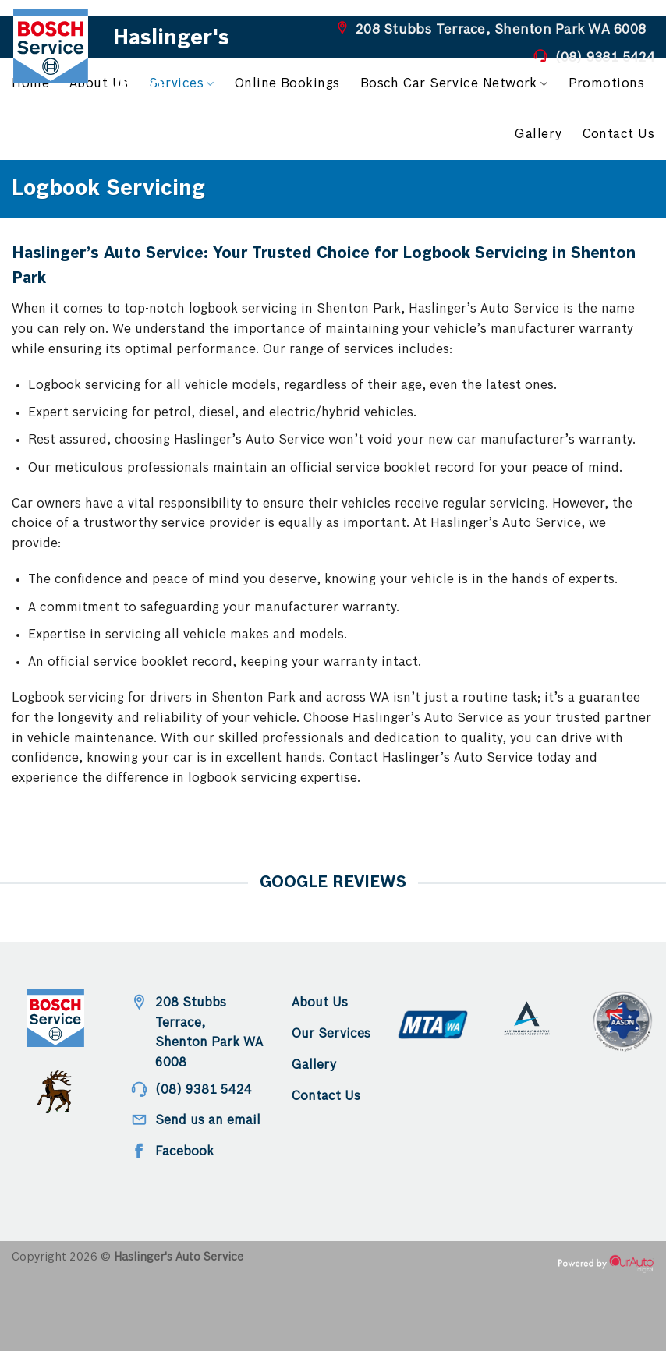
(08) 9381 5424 (605, 57)
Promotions (607, 84)
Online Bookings (287, 84)
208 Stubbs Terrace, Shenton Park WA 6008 (501, 29)
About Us (99, 84)
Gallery (538, 134)
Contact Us (619, 134)
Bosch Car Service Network (454, 83)
